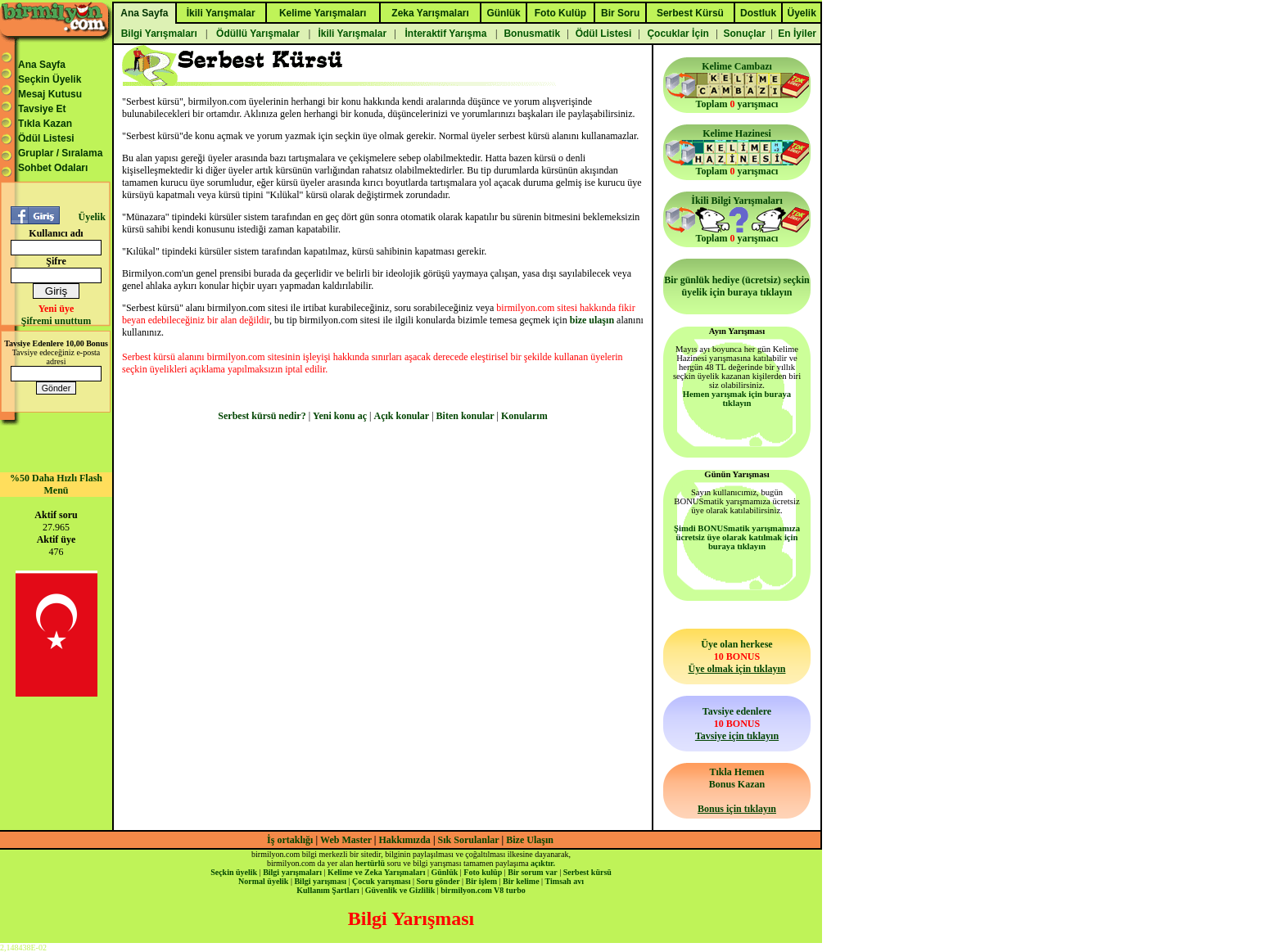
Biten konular (465, 416)
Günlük (444, 872)
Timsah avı (564, 881)
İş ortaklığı (290, 840)
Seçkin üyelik (233, 872)
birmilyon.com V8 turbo (482, 890)
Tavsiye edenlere (737, 724)
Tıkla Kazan (45, 123)
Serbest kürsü (587, 872)
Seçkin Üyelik (49, 79)
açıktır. (543, 863)
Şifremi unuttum (56, 321)
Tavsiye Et (42, 109)
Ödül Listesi (46, 138)
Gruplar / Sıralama (60, 153)
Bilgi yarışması (320, 881)
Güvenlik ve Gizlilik (400, 890)
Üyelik (91, 217)
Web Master (347, 840)
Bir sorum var (532, 872)
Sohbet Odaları (53, 168)
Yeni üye (56, 308)
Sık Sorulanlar (468, 840)
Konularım (524, 416)
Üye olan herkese (736, 656)
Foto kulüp (482, 872)
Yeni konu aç (340, 416)
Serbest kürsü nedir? (261, 416)
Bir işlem (481, 881)
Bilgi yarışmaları (292, 872)
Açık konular (402, 416)
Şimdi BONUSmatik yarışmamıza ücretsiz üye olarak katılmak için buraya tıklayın (737, 537)
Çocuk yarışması (381, 881)
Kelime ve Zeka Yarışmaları (376, 872)
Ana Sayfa (42, 64)
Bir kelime (521, 881)
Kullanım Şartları (327, 890)
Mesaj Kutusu (50, 94)
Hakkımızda (405, 840)
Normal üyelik (263, 881)
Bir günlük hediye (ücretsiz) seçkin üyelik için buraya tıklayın (737, 286)
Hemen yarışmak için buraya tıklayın (737, 399)
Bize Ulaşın (529, 840)
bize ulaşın (592, 320)
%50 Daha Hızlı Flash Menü (56, 484)
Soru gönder (438, 881)
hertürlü (370, 863)
